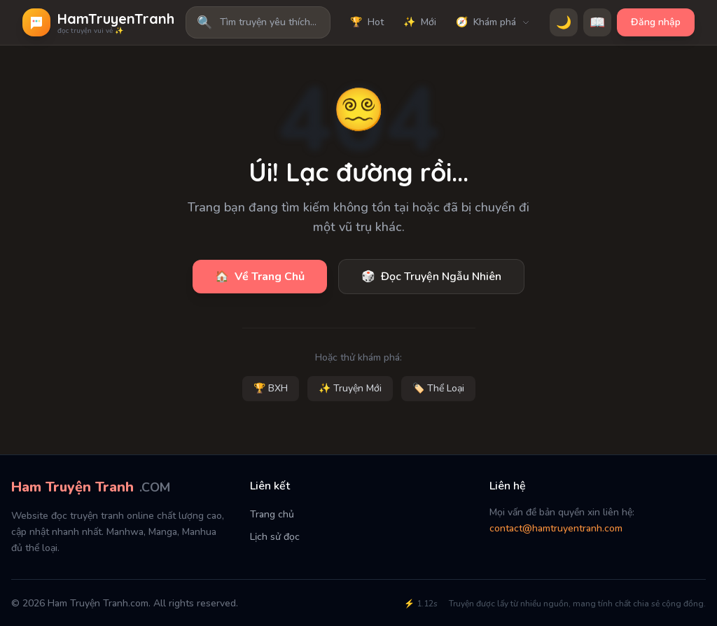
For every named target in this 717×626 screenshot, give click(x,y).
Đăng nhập (656, 22)
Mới (419, 22)
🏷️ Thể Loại (438, 388)
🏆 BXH (270, 388)
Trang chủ (272, 514)
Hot (367, 22)
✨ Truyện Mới (350, 388)
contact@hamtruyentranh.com (555, 528)
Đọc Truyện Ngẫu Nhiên (431, 276)
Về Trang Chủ (260, 276)
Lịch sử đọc (275, 536)
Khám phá (493, 22)
